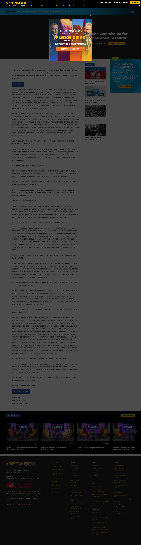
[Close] (91, 16)
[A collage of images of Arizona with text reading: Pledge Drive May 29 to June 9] (70, 20)
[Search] (138, 6)
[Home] (16, 4)
